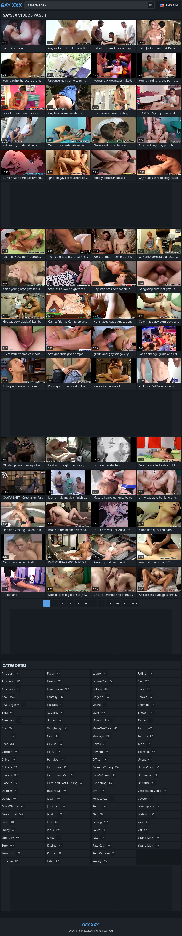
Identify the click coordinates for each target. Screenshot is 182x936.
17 (125, 603)
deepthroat (13, 814)
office (99, 759)
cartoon (10, 751)
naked (99, 744)
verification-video (152, 790)
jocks (54, 830)
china (9, 759)
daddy (9, 798)
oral (98, 790)
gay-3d (55, 744)
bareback (12, 720)
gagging (55, 712)
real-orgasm (103, 853)
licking (100, 689)
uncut (145, 759)
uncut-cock (149, 767)
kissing (55, 845)
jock (53, 822)
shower (146, 712)
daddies (10, 790)
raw (98, 837)
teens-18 (147, 751)
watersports (149, 806)
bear (8, 744)
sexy (144, 689)
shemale (146, 704)
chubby (10, 775)
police (99, 830)
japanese (56, 806)
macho (99, 704)
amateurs (11, 689)
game (54, 720)
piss (98, 814)
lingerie (101, 697)
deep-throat (13, 806)
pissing (100, 822)
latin (53, 861)
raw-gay (101, 845)
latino (100, 673)
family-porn (58, 689)
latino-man (102, 681)
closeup (10, 783)
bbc (7, 728)
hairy (54, 751)
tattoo (145, 728)
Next (134, 603)
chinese (10, 767)
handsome (57, 767)
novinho (100, 751)
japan (54, 798)
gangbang (57, 728)
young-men (149, 845)
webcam (146, 814)
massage (101, 736)
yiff (143, 830)
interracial (57, 790)
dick (8, 822)
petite (99, 806)
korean (54, 853)
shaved (145, 697)
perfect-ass (103, 798)
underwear (148, 775)
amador (10, 673)
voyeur (145, 798)
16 (117, 603)
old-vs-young (104, 775)
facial (54, 673)
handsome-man (60, 775)
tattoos (146, 736)
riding (145, 673)
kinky (54, 837)
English (172, 5)
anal (8, 697)
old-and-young (105, 767)
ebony (8, 830)
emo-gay (11, 837)
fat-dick (55, 704)
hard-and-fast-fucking (65, 783)
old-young (102, 783)
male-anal (102, 720)
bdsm (9, 736)
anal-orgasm (14, 704)
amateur (11, 681)
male (99, 712)
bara (8, 712)
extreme (10, 861)
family (54, 681)
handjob (56, 759)
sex (144, 681)
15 (109, 603)
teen (144, 744)
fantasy (55, 697)
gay (53, 736)
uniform (147, 783)
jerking (55, 814)
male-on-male (105, 728)
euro (8, 845)
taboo (145, 720)
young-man (149, 837)
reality (100, 861)
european (11, 853)
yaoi (144, 822)
